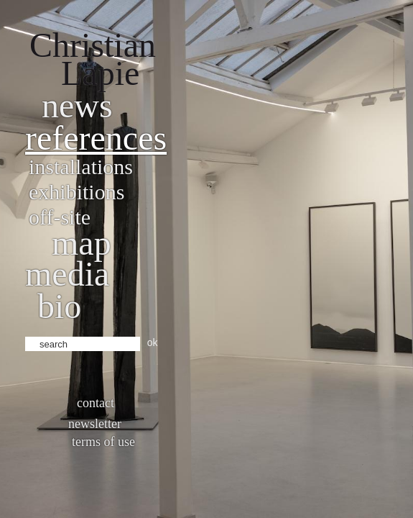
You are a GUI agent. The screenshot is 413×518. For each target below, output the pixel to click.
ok (152, 342)
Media (67, 274)
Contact (95, 403)
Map (81, 243)
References (96, 138)
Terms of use (103, 442)
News (77, 105)
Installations (81, 166)
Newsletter (94, 424)
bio (59, 306)
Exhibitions (76, 192)
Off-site (60, 217)
